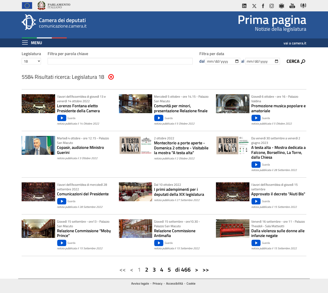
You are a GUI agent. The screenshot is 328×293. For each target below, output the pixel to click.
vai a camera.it (295, 41)
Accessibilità (174, 283)
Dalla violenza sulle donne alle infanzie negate (278, 233)
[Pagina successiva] (196, 269)
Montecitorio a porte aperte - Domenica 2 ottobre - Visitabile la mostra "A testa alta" (181, 147)
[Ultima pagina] (205, 269)
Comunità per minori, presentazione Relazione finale (181, 108)
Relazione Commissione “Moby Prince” (84, 233)
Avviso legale (140, 283)
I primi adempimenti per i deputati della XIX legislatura (179, 192)
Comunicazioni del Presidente (83, 193)
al (242, 61)
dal (202, 61)
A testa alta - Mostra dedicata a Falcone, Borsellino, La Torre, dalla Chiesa (278, 152)
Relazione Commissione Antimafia (174, 233)
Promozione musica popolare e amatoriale (278, 108)
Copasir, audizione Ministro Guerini (80, 150)
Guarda (71, 118)
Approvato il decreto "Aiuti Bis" (278, 193)
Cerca (293, 61)
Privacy (157, 283)
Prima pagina (272, 19)
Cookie (191, 283)
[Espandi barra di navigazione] (25, 43)
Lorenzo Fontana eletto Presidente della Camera (78, 108)
